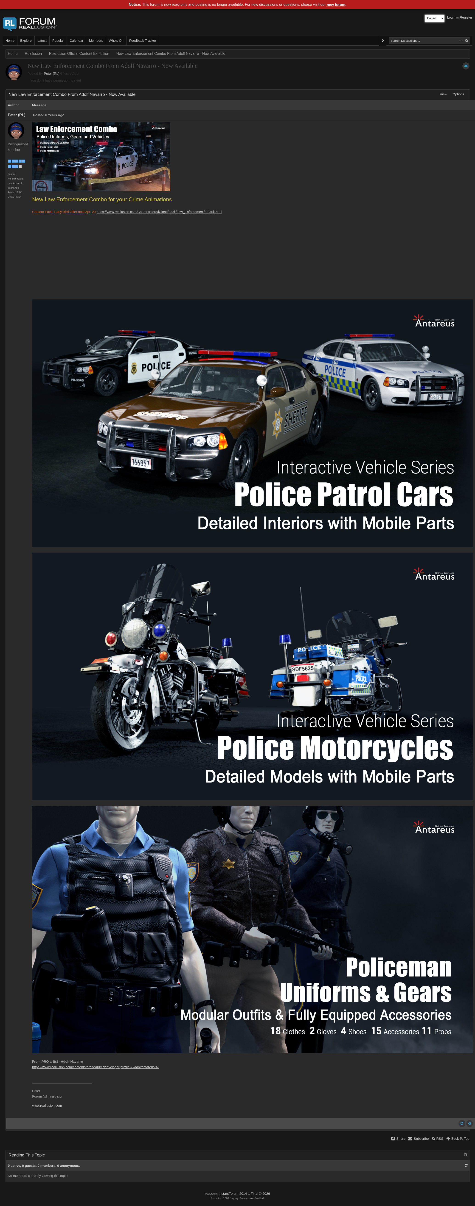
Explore (25, 40)
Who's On (116, 40)
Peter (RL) (51, 73)
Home (10, 40)
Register (466, 17)
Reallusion (33, 53)
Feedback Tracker (142, 40)
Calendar (76, 40)
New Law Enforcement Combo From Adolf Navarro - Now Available (170, 53)
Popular (58, 40)
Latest (42, 40)
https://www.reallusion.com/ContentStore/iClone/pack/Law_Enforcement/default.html (159, 212)
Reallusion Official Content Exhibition (79, 53)
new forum (336, 5)
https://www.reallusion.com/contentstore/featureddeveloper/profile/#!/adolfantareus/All (95, 1067)
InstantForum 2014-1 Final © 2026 (244, 1193)
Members (96, 40)
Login (451, 17)
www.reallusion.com (47, 1105)
